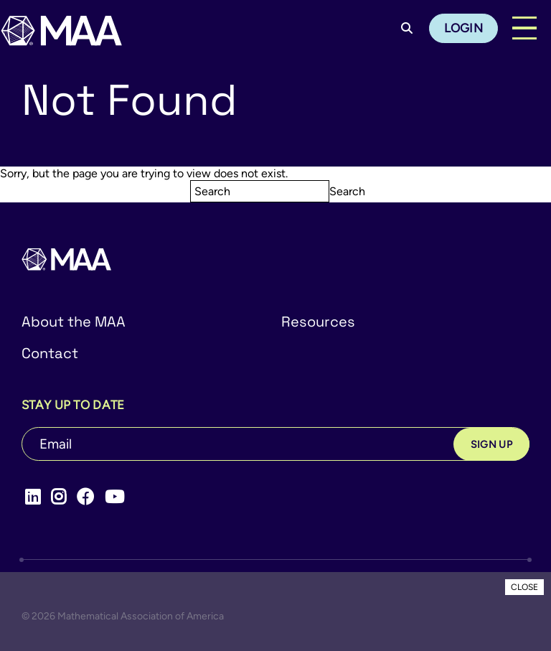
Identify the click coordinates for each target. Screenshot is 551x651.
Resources (318, 321)
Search (347, 191)
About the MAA (74, 321)
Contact (50, 353)
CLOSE (524, 587)
